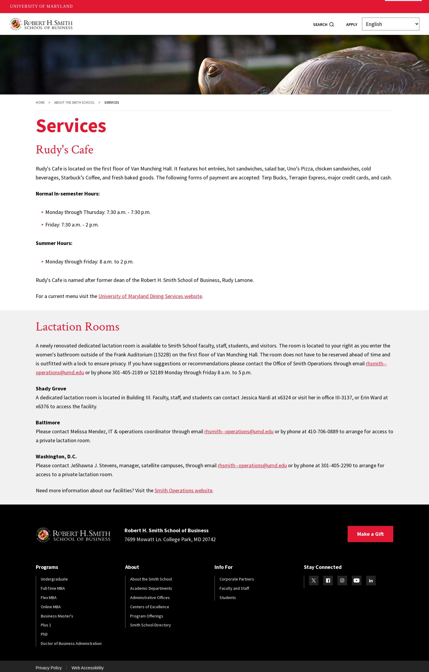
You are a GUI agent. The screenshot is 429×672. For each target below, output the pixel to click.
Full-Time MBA (53, 584)
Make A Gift (403, 6)
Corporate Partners (237, 575)
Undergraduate (54, 575)
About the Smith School (74, 99)
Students (149, 22)
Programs (119, 22)
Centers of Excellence (149, 603)
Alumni (177, 22)
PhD (44, 630)
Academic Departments (151, 584)
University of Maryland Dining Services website (150, 292)
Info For (279, 22)
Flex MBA (49, 593)
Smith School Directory (150, 621)
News (255, 22)
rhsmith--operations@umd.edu (238, 427)
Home (40, 99)
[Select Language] (390, 22)
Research (229, 22)
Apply (351, 22)
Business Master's (57, 612)
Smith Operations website (183, 486)
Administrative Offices (150, 593)
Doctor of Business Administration (71, 639)
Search (320, 22)
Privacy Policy (49, 664)
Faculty (202, 22)
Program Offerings (146, 612)
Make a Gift (370, 530)
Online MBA (51, 603)
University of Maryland (41, 6)
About (92, 22)
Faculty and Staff (234, 584)
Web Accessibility (88, 664)
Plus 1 (46, 621)
